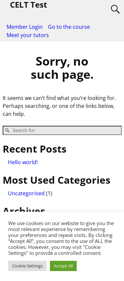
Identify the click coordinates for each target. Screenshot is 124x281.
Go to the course (69, 26)
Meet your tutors (28, 35)
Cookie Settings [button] (27, 266)
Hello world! (23, 162)
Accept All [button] (63, 266)
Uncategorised (26, 193)
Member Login (25, 26)
